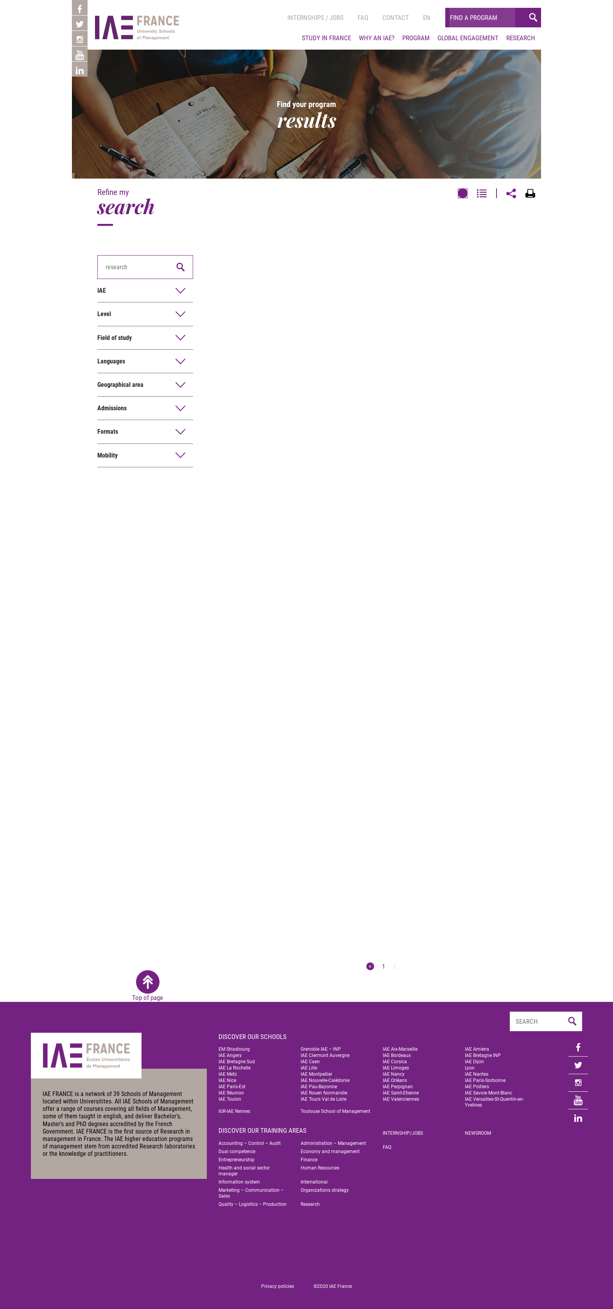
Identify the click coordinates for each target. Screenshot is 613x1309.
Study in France (326, 38)
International (314, 1182)
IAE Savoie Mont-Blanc (488, 1093)
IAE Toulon (230, 1099)
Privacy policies (277, 1286)
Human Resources (320, 1168)
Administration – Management (333, 1143)
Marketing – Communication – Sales (251, 1193)
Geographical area (120, 384)
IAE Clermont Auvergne (325, 1055)
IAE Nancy (394, 1074)
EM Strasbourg (234, 1049)
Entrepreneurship (237, 1159)
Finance (309, 1159)
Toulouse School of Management (335, 1111)
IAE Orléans (395, 1080)
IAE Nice (227, 1080)
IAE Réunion (231, 1093)
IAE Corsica (395, 1061)
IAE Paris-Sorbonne (485, 1080)
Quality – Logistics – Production (253, 1204)
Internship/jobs (403, 1133)
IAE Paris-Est (232, 1086)
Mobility (107, 455)
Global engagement (467, 38)
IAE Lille (309, 1068)
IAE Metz (228, 1074)
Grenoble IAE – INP (321, 1049)
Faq (363, 17)
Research (520, 38)
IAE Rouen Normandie (324, 1093)
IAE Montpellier (316, 1074)
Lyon (470, 1068)
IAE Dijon (474, 1061)
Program (416, 38)
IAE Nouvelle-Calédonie (325, 1080)
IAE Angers (230, 1055)
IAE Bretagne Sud (237, 1061)
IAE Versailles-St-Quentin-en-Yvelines (494, 1102)
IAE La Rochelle (235, 1068)
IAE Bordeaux (397, 1055)
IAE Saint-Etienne (401, 1093)
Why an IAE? (376, 38)
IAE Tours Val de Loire (323, 1099)
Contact (395, 17)
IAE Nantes (476, 1074)
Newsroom (478, 1133)
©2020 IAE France (333, 1286)
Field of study (114, 338)
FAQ (387, 1147)
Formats (107, 431)
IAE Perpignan (398, 1086)
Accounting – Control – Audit (250, 1143)
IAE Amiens (477, 1049)
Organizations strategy (325, 1190)
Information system (239, 1182)
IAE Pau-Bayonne (319, 1086)
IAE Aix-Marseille (400, 1049)
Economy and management (330, 1151)
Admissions (112, 408)
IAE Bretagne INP (483, 1055)
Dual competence (237, 1151)
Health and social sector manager (244, 1171)
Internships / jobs (315, 17)
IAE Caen (310, 1061)
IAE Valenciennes (401, 1099)
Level (104, 314)
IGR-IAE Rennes (234, 1111)
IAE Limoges (396, 1068)
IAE (101, 290)
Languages (111, 361)
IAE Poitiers (477, 1086)
